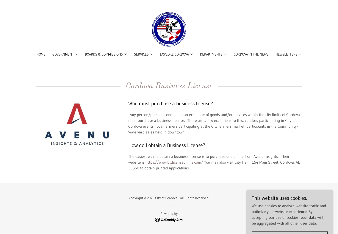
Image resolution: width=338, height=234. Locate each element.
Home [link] (40, 54)
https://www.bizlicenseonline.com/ (174, 162)
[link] (169, 29)
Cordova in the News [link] (251, 54)
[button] (65, 54)
